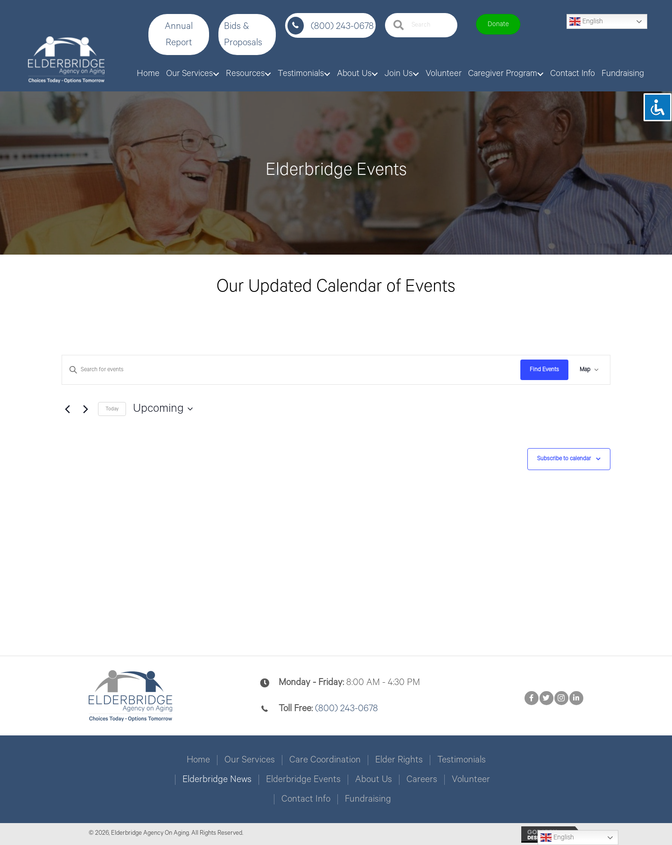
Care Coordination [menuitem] (325, 760)
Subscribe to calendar (564, 458)
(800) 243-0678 (342, 26)
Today (112, 409)
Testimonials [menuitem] (461, 760)
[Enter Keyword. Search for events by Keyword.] (291, 370)
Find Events (544, 369)
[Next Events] (85, 409)
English (586, 21)
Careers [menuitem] (421, 780)
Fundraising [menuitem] (368, 799)
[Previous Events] (67, 409)
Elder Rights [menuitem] (399, 760)
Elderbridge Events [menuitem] (303, 780)
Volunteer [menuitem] (471, 780)
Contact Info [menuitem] (305, 799)
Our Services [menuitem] (249, 760)
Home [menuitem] (198, 760)
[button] (178, 34)
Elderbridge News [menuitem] (217, 780)
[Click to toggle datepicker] (163, 409)
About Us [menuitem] (373, 780)
